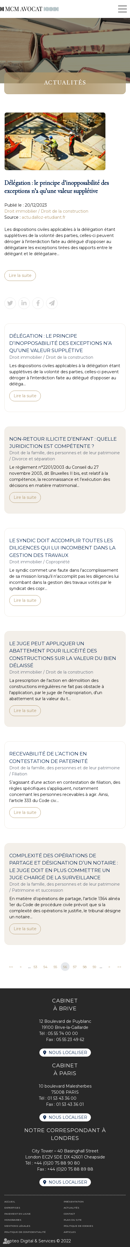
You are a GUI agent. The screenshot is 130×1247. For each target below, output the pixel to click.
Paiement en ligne (17, 1213)
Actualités (71, 1207)
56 (65, 967)
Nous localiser (68, 1052)
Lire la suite (20, 275)
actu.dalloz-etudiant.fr (43, 217)
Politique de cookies (78, 1225)
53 (35, 967)
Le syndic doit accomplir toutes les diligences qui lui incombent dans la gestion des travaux (62, 548)
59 (94, 967)
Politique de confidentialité (25, 1232)
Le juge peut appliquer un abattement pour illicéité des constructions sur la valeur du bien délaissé (62, 654)
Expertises (12, 1207)
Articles (70, 1232)
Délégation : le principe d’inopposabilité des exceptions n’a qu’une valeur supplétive (60, 343)
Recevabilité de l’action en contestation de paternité (48, 757)
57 (75, 967)
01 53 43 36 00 (61, 1098)
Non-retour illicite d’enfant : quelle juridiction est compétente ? (63, 442)
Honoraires (12, 1219)
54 (45, 967)
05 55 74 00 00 (63, 1033)
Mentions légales (17, 1225)
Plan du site (73, 1219)
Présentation (74, 1201)
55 (55, 967)
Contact (69, 1213)
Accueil (9, 1201)
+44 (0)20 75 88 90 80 (57, 1163)
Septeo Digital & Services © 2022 (37, 1241)
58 (85, 967)
